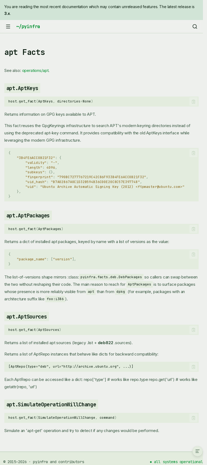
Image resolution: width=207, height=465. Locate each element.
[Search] (195, 26)
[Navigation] (8, 26)
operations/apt (35, 70)
